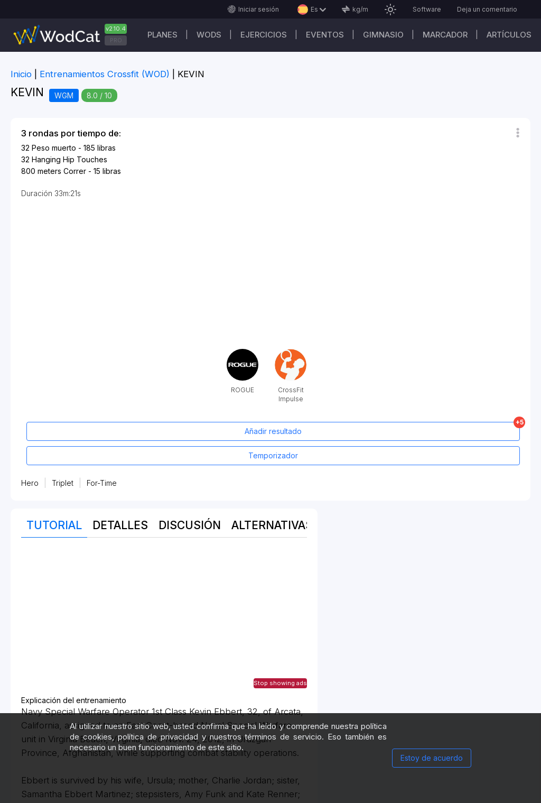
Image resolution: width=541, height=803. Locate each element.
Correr (74, 171)
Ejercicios (263, 35)
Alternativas (272, 525)
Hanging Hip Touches (69, 159)
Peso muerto (54, 147)
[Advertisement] (164, 622)
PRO (116, 40)
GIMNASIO (383, 35)
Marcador (445, 35)
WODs (209, 35)
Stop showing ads (280, 683)
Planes (162, 35)
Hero (30, 482)
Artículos (509, 35)
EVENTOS (325, 35)
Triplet (62, 482)
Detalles (120, 525)
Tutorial (54, 525)
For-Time (102, 482)
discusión (189, 525)
